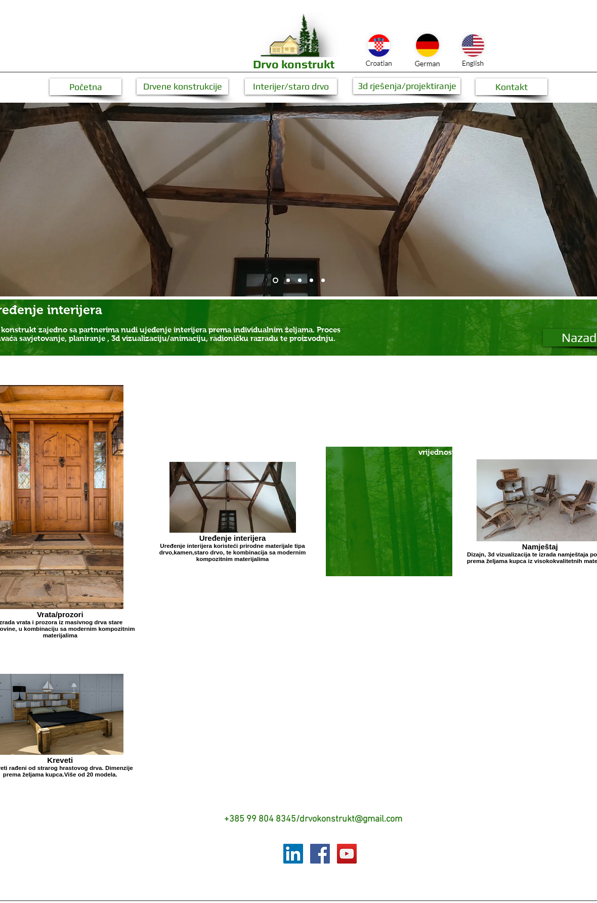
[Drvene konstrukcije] (182, 86)
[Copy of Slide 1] (311, 280)
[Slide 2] (288, 280)
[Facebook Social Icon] (320, 854)
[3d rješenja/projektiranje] (406, 86)
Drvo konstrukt (293, 64)
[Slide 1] (275, 280)
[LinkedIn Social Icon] (293, 854)
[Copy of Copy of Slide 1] (323, 280)
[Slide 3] (300, 280)
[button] (85, 86)
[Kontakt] (511, 86)
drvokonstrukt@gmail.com (351, 819)
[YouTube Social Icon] (347, 854)
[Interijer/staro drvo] (291, 86)
